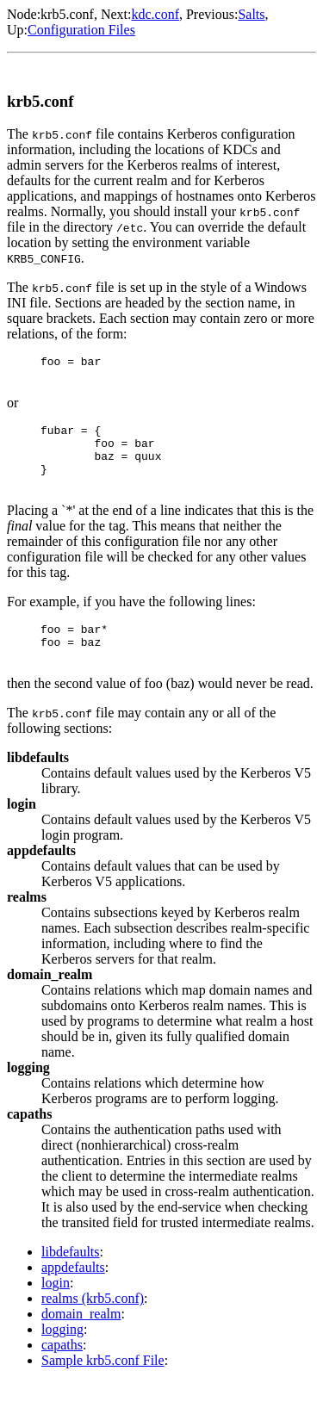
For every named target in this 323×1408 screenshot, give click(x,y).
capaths (62, 1370)
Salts (251, 14)
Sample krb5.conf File (103, 1386)
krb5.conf (67, 14)
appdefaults (73, 1293)
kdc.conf (155, 14)
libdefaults (70, 1277)
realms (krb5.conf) (92, 1324)
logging (62, 1355)
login (55, 1308)
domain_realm (81, 1339)
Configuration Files (81, 29)
